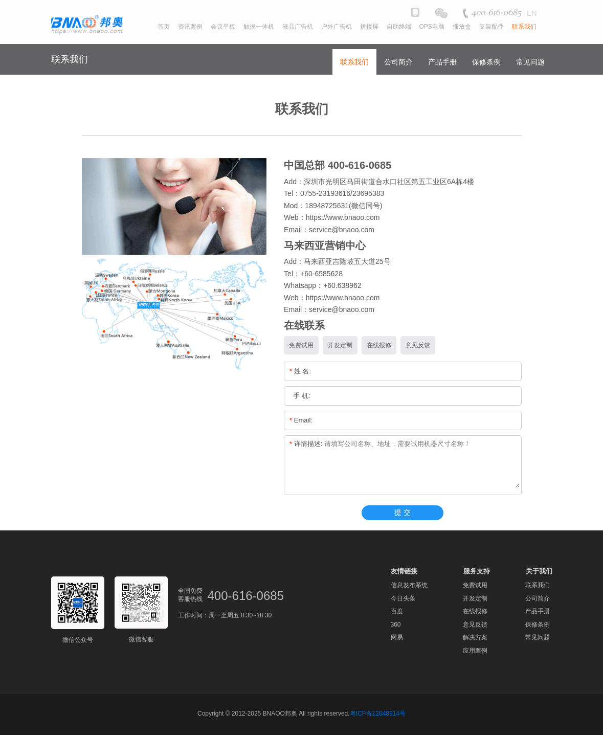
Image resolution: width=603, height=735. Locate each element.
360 (396, 624)
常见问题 (530, 62)
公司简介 (398, 62)
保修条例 (486, 62)
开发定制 (475, 598)
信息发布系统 (409, 585)
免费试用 (475, 585)
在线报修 (475, 611)
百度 (397, 611)
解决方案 (475, 637)
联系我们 (354, 62)
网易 (397, 637)
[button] (548, 32)
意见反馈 (475, 624)
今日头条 (403, 598)
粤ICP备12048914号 (378, 713)
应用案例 (475, 650)
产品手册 (442, 62)
